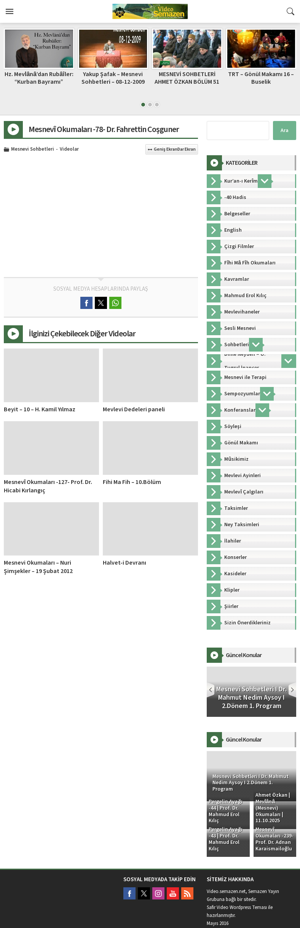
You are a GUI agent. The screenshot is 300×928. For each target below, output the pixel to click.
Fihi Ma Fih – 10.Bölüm (132, 482)
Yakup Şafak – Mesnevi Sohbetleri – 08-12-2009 (113, 78)
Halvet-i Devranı (124, 563)
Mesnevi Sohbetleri (32, 149)
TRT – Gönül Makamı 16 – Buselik (261, 78)
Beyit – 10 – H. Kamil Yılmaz (39, 409)
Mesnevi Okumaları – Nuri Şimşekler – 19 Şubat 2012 (38, 567)
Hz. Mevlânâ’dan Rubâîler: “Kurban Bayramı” (39, 78)
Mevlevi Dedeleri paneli (134, 409)
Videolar (69, 149)
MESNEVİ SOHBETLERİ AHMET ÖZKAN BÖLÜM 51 (187, 78)
